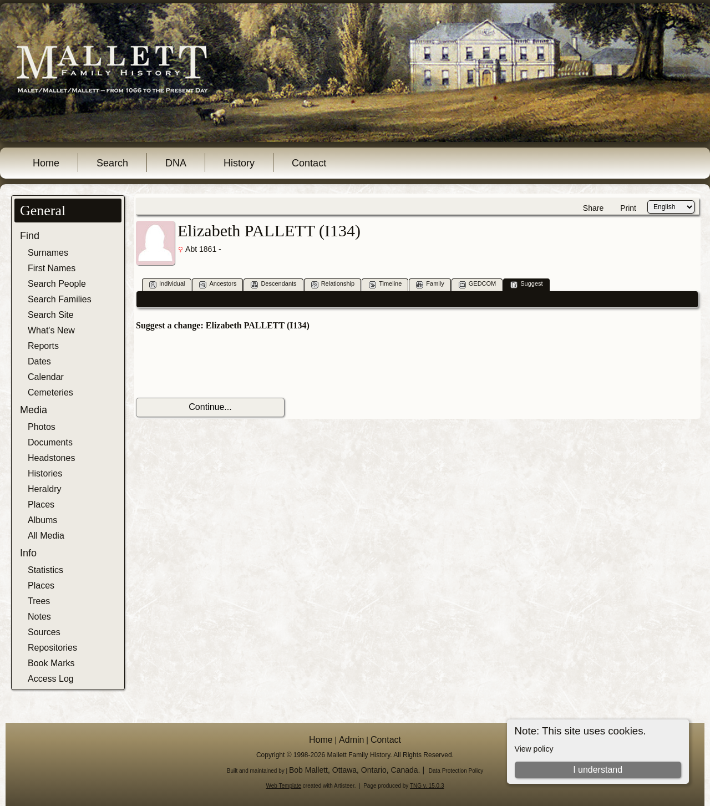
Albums (42, 520)
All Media (46, 535)
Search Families (60, 299)
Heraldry (44, 489)
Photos (41, 427)
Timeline (385, 284)
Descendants (273, 284)
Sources (44, 632)
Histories (45, 473)
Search (112, 163)
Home (46, 163)
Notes (39, 616)
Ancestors (217, 284)
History (239, 163)
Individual (167, 284)
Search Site (51, 315)
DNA (175, 163)
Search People (57, 283)
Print (628, 208)
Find (29, 235)
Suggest (526, 284)
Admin (351, 739)
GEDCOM (477, 284)
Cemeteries (50, 392)
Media (33, 409)
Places (41, 504)
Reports (43, 346)
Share (593, 208)
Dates (39, 361)
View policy (534, 748)
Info (28, 553)
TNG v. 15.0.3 (427, 786)
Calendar (46, 377)
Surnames (48, 252)
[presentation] (220, 364)
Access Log (51, 678)
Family (430, 284)
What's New (51, 330)
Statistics (45, 570)
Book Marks (51, 663)
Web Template (284, 786)
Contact (309, 163)
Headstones (51, 458)
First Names (51, 268)
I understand (597, 769)
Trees (39, 601)
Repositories (52, 647)
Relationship (333, 284)
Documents (50, 442)
